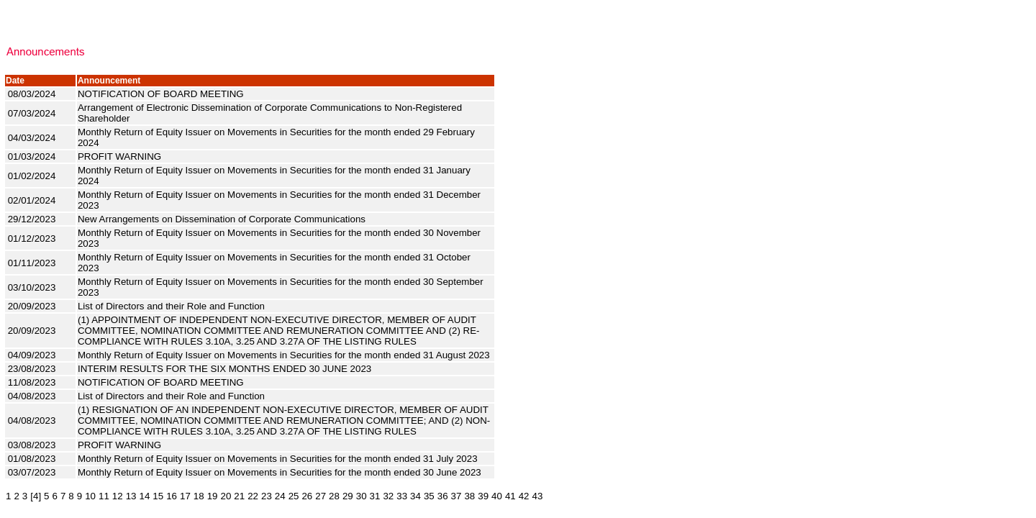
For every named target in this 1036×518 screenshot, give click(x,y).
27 (320, 496)
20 (225, 496)
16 (171, 496)
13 (131, 496)
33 (401, 496)
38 (469, 496)
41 (510, 496)
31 (375, 496)
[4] (35, 496)
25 (293, 496)
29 (347, 496)
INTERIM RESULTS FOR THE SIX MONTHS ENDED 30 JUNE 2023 (226, 368)
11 (104, 496)
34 (415, 496)
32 (388, 496)
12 (117, 496)
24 (280, 496)
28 (334, 496)
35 (429, 496)
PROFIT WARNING (121, 156)
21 (239, 496)
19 (212, 496)
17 (185, 496)
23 (266, 496)
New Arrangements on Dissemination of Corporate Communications (223, 219)
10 (90, 496)
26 (306, 496)
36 (442, 496)
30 (361, 496)
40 (496, 496)
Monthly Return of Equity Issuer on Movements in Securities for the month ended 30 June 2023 (281, 472)
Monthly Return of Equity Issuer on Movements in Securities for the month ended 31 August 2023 (285, 355)
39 (483, 496)
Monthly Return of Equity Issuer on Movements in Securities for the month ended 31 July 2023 (279, 458)
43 (537, 496)
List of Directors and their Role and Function (173, 306)
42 (524, 496)
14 (145, 496)
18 (199, 496)
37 (456, 496)
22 (252, 496)
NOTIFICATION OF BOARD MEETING (162, 93)
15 (158, 496)
